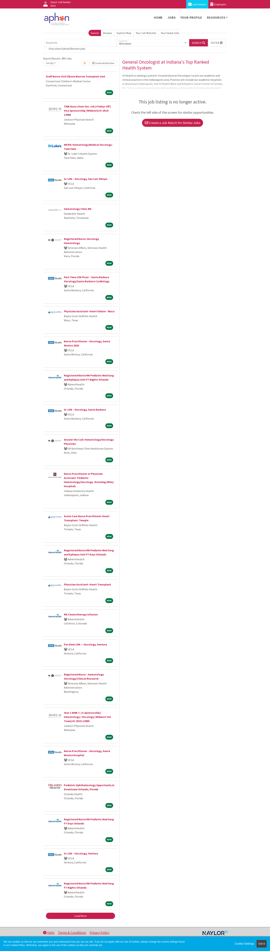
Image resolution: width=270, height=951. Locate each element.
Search (95, 33)
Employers (218, 4)
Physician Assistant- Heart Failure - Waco (89, 311)
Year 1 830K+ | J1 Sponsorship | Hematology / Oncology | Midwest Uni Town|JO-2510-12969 (87, 717)
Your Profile (191, 17)
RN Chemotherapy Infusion (81, 614)
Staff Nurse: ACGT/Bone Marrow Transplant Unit (75, 76)
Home (158, 17)
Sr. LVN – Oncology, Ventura (81, 853)
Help (48, 932)
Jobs (171, 17)
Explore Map (124, 33)
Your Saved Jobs (170, 33)
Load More (80, 916)
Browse (107, 33)
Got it (261, 943)
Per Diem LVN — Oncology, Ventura (85, 644)
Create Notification (103, 63)
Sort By (50, 63)
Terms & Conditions (72, 932)
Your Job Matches (146, 33)
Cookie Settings (244, 943)
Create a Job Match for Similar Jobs (172, 123)
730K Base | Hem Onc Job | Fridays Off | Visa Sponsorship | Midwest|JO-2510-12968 (87, 110)
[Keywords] (80, 43)
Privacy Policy (99, 932)
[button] (217, 43)
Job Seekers (197, 4)
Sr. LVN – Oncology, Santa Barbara (85, 409)
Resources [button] (216, 17)
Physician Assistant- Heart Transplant (87, 584)
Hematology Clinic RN (77, 209)
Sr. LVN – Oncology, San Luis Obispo (85, 179)
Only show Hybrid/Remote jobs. (67, 48)
